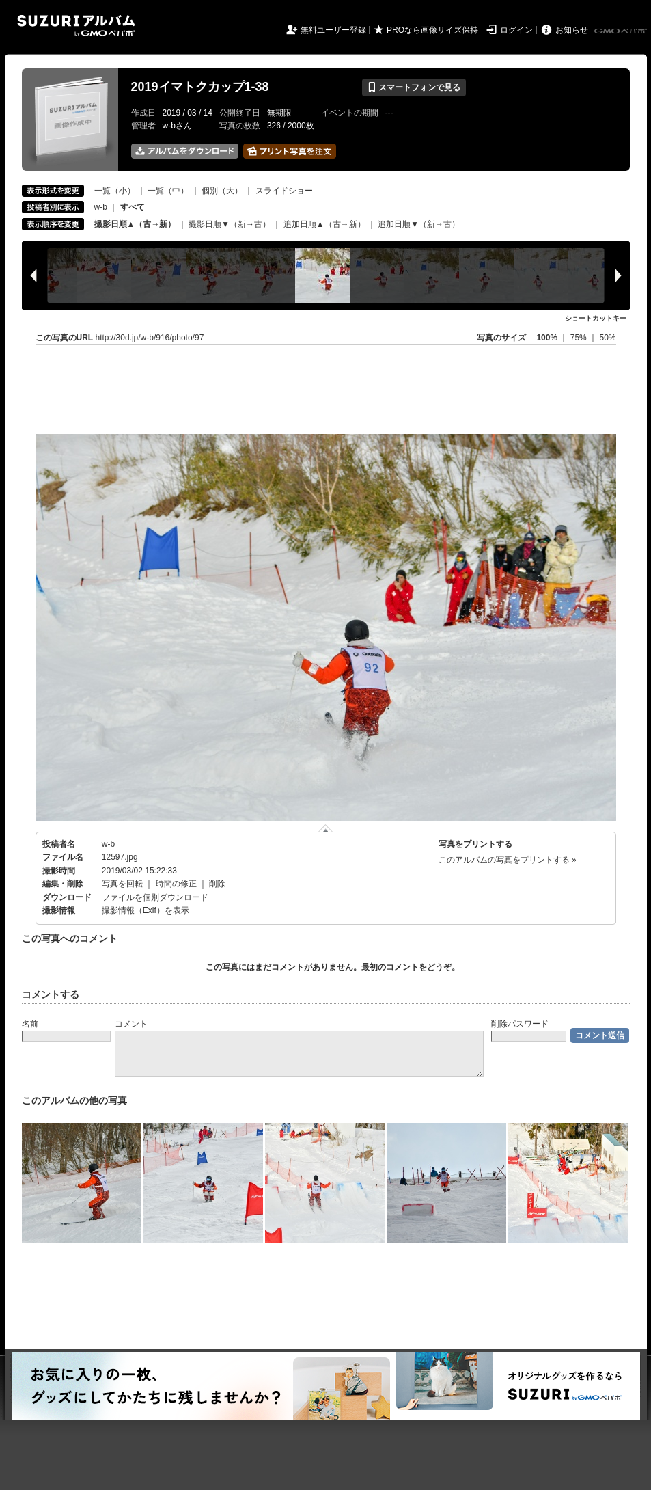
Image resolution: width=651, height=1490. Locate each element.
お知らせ (571, 30)
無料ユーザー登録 (333, 30)
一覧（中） (168, 190)
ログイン (516, 30)
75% (579, 337)
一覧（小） (114, 190)
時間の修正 (176, 884)
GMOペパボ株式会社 (621, 31)
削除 (217, 884)
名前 (30, 1024)
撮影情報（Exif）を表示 (145, 910)
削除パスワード (520, 1024)
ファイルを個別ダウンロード (155, 897)
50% (607, 337)
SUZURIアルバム (76, 25)
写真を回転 (122, 884)
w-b (100, 207)
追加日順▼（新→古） (419, 224)
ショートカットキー (595, 318)
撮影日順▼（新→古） (230, 224)
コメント (131, 1024)
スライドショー (284, 190)
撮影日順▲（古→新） (135, 224)
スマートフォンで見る (414, 87)
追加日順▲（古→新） (324, 224)
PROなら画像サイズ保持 (432, 30)
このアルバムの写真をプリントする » (508, 860)
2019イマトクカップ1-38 (200, 87)
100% (546, 337)
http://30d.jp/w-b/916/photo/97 (150, 337)
